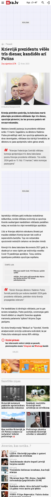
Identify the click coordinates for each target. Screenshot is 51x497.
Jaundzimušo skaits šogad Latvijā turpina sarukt (27, 462)
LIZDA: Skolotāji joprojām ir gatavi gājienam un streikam (28, 454)
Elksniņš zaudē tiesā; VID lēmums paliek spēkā (29, 271)
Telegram (27, 346)
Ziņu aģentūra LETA (8, 64)
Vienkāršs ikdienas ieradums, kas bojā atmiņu (29, 471)
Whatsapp (38, 346)
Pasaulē (9, 44)
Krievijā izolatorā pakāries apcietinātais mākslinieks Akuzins (13, 405)
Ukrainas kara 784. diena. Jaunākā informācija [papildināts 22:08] (27, 479)
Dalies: (16, 352)
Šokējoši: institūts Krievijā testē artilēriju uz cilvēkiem (38, 405)
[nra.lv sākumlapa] (12, 3)
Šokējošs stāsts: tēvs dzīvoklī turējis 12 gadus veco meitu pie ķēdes (29, 487)
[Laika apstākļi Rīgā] (32, 2)
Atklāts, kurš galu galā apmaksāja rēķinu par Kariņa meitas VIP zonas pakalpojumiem (29, 278)
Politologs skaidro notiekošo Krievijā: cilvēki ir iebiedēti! (36, 431)
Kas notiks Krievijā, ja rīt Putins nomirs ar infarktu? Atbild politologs (13, 433)
